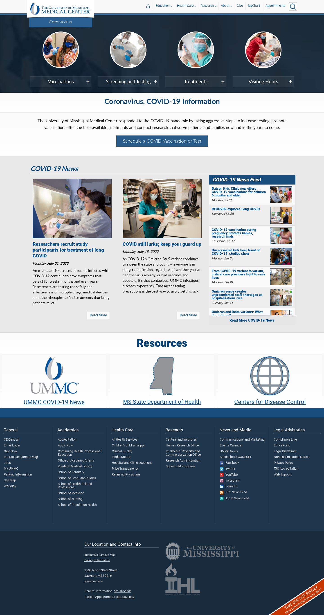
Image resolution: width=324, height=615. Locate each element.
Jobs (7, 463)
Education (162, 6)
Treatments (195, 81)
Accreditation (67, 440)
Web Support (283, 474)
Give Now (10, 451)
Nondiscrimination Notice (291, 457)
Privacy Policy (283, 463)
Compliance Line (285, 440)
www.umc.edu (93, 581)
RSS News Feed (233, 492)
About (225, 6)
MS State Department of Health (162, 402)
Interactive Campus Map (21, 457)
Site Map (10, 480)
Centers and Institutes (181, 440)
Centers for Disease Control (270, 402)
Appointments (275, 6)
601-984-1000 (122, 591)
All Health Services (124, 440)
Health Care (185, 6)
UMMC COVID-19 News (54, 402)
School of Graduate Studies (77, 478)
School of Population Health (77, 505)
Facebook (229, 463)
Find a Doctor (121, 457)
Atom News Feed (234, 498)
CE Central (11, 440)
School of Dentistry (71, 472)
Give (240, 6)
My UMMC (11, 469)
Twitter (227, 469)
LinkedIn (228, 486)
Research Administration (183, 460)
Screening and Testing (128, 81)
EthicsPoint (282, 445)
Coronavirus (60, 21)
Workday (10, 486)
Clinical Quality (122, 451)
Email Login (12, 445)
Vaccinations (61, 81)
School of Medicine (71, 493)
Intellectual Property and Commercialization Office (183, 453)
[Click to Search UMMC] (293, 6)
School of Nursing (70, 499)
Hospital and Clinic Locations (132, 463)
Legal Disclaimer (285, 451)
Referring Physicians (126, 474)
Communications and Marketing (242, 440)
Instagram (230, 480)
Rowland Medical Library (75, 466)
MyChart (254, 6)
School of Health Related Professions (75, 485)
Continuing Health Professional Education (79, 453)
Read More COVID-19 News (252, 320)
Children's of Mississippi (128, 445)
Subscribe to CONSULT (235, 457)
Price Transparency (125, 469)
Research (207, 6)
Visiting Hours (263, 81)
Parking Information (18, 474)
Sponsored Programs (181, 466)
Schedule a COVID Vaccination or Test (162, 141)
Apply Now (65, 445)
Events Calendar (231, 445)
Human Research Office (182, 445)
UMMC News (229, 451)
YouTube (229, 475)
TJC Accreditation (286, 469)
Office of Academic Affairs (76, 460)
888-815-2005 (125, 597)
